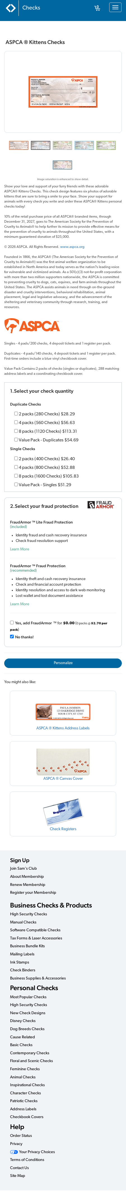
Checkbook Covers (26, 1117)
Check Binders (22, 970)
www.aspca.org (72, 247)
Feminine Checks (25, 1069)
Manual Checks (23, 922)
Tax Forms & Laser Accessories (36, 938)
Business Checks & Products (51, 905)
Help (17, 1127)
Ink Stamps (19, 962)
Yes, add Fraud (33, 623)
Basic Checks (21, 1045)
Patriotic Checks (24, 1101)
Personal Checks (34, 988)
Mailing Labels (22, 954)
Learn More (19, 549)
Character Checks (25, 1093)
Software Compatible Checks (35, 930)
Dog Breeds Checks (27, 1029)
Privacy (16, 1144)
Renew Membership (27, 885)
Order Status (21, 1136)
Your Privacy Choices (32, 1152)
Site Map (17, 1176)
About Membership (27, 877)
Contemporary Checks (29, 1053)
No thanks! (24, 637)
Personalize (63, 663)
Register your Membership (33, 893)
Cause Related (22, 1037)
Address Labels (23, 1109)
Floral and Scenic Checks (31, 1061)
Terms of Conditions (27, 1160)
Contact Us (19, 1168)
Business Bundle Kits (27, 946)
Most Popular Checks (28, 997)
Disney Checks (23, 1021)
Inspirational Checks (27, 1085)
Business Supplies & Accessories (38, 978)
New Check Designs (27, 1013)
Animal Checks (23, 1077)
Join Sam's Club (23, 869)
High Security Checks (28, 914)
